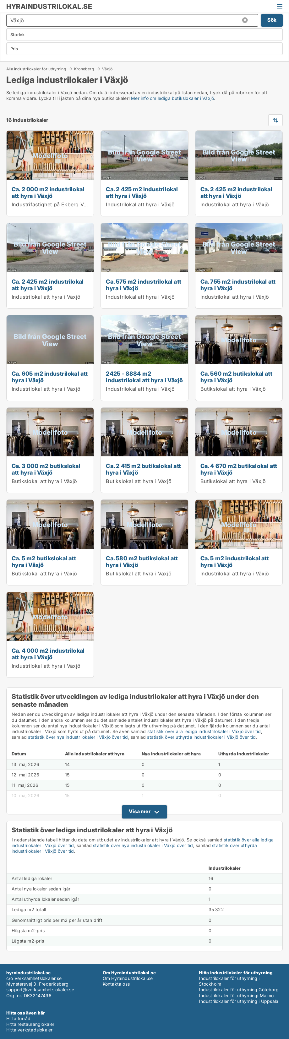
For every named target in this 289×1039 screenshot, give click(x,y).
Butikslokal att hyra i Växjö (233, 389)
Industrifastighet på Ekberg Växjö (53, 204)
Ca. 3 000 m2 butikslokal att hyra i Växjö (46, 469)
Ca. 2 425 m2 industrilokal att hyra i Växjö (142, 192)
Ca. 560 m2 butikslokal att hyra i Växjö (236, 377)
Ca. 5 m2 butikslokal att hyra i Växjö (44, 561)
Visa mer (139, 811)
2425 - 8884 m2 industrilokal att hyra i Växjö (144, 377)
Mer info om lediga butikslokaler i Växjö (172, 98)
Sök (271, 20)
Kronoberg (84, 69)
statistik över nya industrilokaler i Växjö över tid (78, 737)
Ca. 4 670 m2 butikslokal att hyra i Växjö (238, 469)
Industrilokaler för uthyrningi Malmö (236, 995)
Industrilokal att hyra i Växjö (140, 204)
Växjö (107, 69)
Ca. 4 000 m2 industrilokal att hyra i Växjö (48, 654)
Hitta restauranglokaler (30, 1024)
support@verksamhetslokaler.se (40, 989)
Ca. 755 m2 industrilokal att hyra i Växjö (238, 284)
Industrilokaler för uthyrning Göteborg (239, 989)
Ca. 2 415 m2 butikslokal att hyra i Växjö (143, 469)
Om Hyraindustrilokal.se (128, 978)
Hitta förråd (18, 1018)
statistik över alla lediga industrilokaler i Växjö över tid (204, 731)
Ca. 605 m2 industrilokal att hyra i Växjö (50, 377)
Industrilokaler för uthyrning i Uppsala (238, 1001)
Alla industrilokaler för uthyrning (36, 69)
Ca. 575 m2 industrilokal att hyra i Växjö (143, 284)
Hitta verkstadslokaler (29, 1029)
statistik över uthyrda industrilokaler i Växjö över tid (201, 737)
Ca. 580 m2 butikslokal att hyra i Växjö (142, 561)
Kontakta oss (116, 984)
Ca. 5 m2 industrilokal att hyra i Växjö (234, 561)
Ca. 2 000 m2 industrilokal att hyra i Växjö (48, 192)
